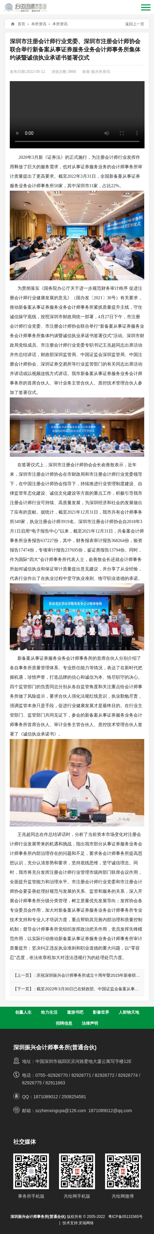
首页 (21, 24)
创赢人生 (23, 1012)
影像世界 (101, 1012)
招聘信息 (64, 1023)
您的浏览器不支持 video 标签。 (77, 114)
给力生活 (49, 1012)
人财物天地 (129, 1012)
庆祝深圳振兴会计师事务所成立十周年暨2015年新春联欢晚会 (92, 975)
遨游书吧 (75, 1012)
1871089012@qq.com (110, 1110)
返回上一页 (134, 24)
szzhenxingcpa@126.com (60, 1110)
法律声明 (90, 1023)
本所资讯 (38, 24)
